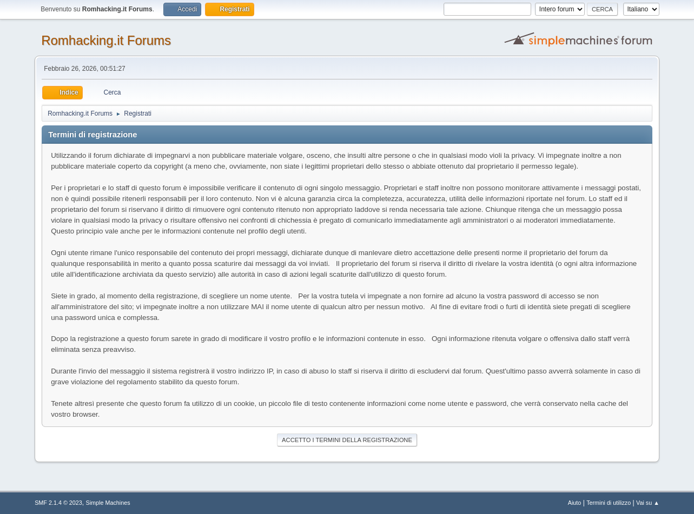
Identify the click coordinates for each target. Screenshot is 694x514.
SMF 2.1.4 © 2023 (58, 502)
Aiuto (574, 502)
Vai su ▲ (647, 502)
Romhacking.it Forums (106, 40)
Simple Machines (107, 502)
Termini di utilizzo (608, 502)
